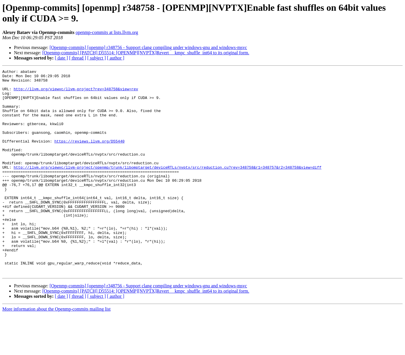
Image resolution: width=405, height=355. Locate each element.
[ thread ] (77, 57)
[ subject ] (96, 57)
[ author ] (115, 57)
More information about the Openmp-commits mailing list (56, 349)
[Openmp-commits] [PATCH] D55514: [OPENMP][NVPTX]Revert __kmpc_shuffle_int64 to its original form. (145, 52)
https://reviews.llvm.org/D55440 (89, 155)
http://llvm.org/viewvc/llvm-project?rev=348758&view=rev (76, 93)
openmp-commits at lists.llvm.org (106, 32)
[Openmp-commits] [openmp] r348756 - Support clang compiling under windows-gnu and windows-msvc (148, 47)
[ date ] (61, 57)
